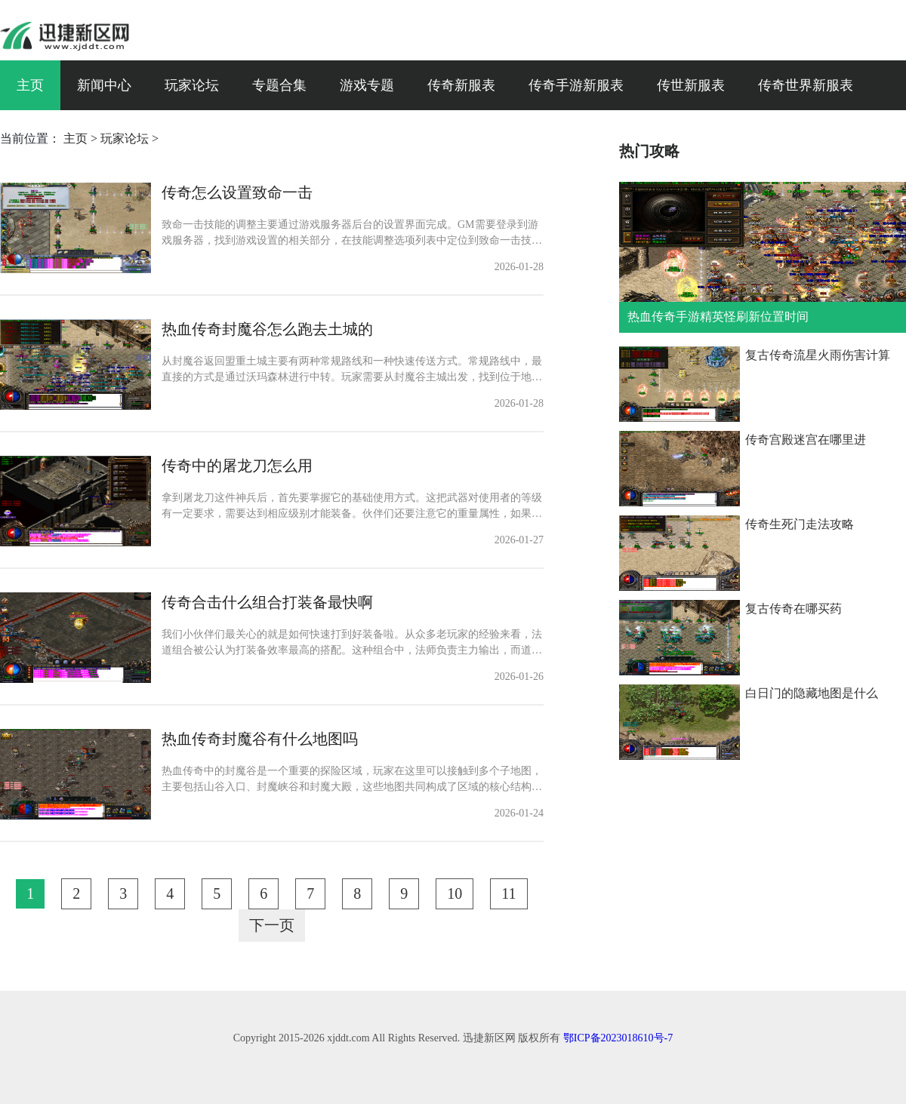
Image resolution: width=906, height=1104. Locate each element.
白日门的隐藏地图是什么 (811, 693)
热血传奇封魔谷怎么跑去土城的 (267, 329)
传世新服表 (691, 85)
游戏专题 (367, 85)
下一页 (271, 925)
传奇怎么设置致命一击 (237, 192)
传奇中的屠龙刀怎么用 (237, 465)
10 (454, 893)
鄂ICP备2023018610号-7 (618, 1038)
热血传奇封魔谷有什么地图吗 (260, 738)
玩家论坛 (192, 85)
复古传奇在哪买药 (793, 608)
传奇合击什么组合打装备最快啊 (267, 602)
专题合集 (279, 85)
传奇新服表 (461, 85)
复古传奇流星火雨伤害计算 (817, 355)
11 (508, 893)
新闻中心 (104, 85)
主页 (30, 85)
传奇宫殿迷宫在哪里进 (805, 439)
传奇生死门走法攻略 (799, 524)
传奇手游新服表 (576, 85)
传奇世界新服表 (805, 85)
